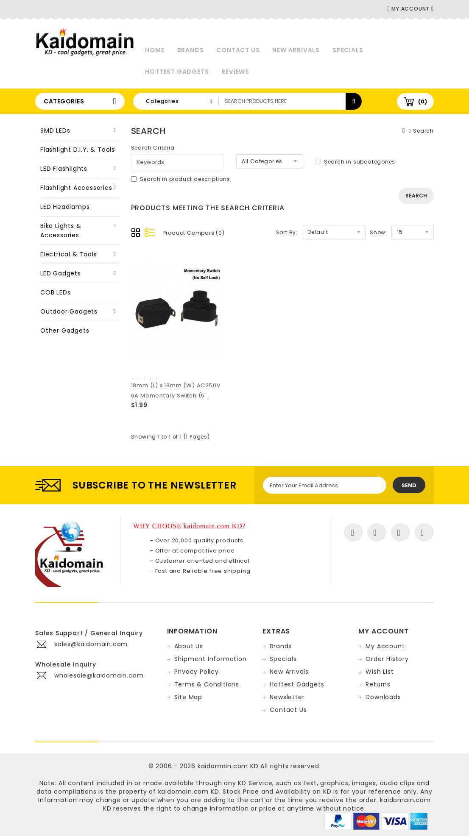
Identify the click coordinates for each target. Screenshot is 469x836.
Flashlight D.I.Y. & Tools (77, 149)
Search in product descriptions (180, 179)
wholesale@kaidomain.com (98, 675)
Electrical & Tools (68, 254)
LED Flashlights (63, 168)
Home (154, 50)
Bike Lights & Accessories (60, 230)
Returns (378, 684)
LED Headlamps (64, 207)
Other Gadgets (64, 330)
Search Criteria (153, 147)
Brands (190, 50)
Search (423, 130)
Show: (378, 232)
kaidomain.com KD (228, 766)
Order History (387, 659)
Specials (347, 50)
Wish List (380, 671)
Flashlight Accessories (76, 187)
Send (409, 485)
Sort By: (287, 232)
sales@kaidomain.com (91, 644)
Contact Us (238, 50)
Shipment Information (210, 659)
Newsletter (287, 697)
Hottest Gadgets (177, 71)
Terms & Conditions (206, 684)
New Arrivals (296, 50)
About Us (188, 646)
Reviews (235, 71)
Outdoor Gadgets (69, 311)
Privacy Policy (196, 671)
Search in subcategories (355, 161)
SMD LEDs (55, 130)
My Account (385, 646)
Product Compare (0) (194, 232)
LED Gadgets (60, 273)
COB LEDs (55, 292)
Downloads (383, 697)
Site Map (188, 697)
